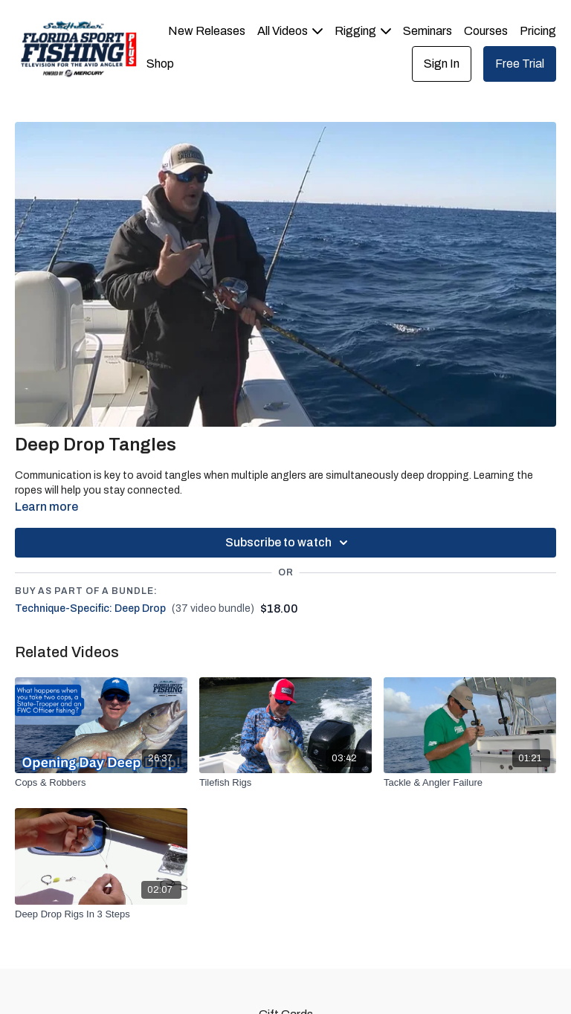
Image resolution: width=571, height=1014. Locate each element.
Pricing (538, 31)
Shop (160, 63)
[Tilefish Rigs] (285, 782)
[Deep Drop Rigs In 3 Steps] (101, 914)
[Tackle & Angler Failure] (470, 782)
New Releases (206, 31)
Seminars (427, 31)
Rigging (363, 31)
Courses (486, 31)
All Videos (290, 31)
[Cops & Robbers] (101, 782)
